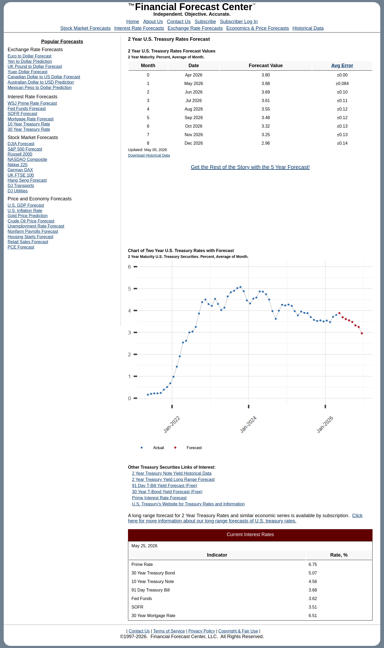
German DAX (20, 170)
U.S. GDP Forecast (26, 205)
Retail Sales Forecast (28, 242)
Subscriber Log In (239, 21)
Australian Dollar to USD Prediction (41, 82)
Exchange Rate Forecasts (195, 28)
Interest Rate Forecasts (139, 28)
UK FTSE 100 (21, 175)
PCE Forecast (21, 247)
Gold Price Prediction (28, 215)
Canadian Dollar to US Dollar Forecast (44, 77)
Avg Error (342, 65)
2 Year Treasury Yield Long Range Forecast (173, 479)
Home (132, 21)
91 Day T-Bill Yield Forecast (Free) (164, 485)
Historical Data (308, 28)
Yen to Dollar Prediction (30, 61)
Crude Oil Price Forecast (31, 221)
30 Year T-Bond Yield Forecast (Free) (167, 491)
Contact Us (179, 21)
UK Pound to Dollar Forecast (35, 66)
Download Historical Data (149, 155)
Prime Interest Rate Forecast (159, 498)
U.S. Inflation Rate (25, 210)
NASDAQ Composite (27, 159)
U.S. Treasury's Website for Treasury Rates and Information (188, 504)
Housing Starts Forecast (31, 236)
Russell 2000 (20, 154)
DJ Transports (21, 185)
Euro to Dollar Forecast (30, 56)
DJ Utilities (18, 191)
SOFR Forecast (22, 113)
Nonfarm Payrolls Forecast (33, 231)
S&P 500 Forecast (25, 149)
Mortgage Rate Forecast (31, 119)
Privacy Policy (201, 631)
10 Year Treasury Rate (29, 124)
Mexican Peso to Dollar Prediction (40, 87)
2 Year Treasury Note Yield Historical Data (171, 473)
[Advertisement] (168, 208)
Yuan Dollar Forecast (27, 72)
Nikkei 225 (18, 165)
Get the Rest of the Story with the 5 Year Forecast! (250, 167)
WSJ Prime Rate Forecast (32, 103)
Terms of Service (169, 631)
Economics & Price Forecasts (257, 28)
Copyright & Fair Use (238, 631)
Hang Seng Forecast (27, 180)
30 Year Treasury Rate (29, 129)
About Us (153, 21)
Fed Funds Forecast (27, 108)
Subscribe (205, 21)
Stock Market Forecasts (85, 28)
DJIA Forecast (21, 143)
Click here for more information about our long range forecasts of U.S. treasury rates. (245, 518)
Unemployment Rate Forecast (36, 226)
